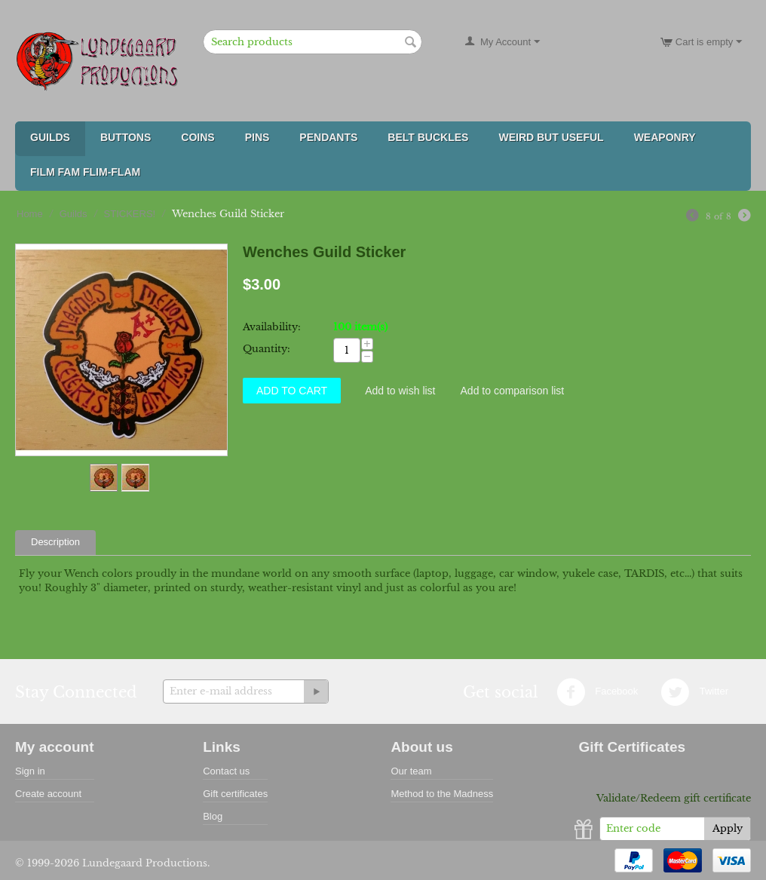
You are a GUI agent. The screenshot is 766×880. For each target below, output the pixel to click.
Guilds (50, 137)
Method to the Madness (442, 793)
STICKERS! (130, 213)
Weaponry (665, 137)
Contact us (226, 771)
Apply (727, 828)
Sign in (30, 771)
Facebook (597, 692)
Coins (197, 137)
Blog (212, 816)
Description (55, 541)
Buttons (125, 137)
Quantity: (266, 348)
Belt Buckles (428, 137)
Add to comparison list (513, 391)
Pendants (328, 137)
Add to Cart (291, 391)
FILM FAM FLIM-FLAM (85, 172)
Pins (257, 137)
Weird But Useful (550, 137)
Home (30, 213)
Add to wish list (400, 391)
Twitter (694, 692)
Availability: (272, 326)
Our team (411, 771)
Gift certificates (235, 793)
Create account (48, 793)
